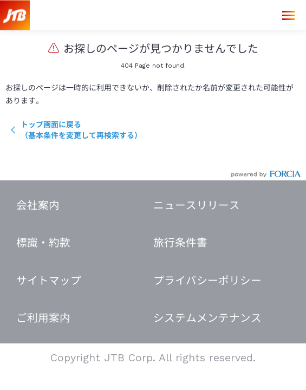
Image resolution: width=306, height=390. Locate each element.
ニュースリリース (196, 205)
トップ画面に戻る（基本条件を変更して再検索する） (81, 130)
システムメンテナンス (207, 318)
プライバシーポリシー (207, 281)
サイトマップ (48, 281)
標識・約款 (43, 243)
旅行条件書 (180, 243)
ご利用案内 (43, 318)
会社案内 (38, 205)
